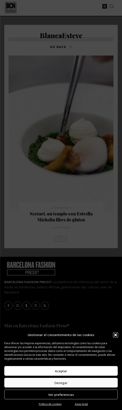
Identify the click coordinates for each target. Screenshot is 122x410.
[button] (115, 335)
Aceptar (61, 371)
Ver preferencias (61, 394)
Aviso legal (81, 404)
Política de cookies (50, 404)
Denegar (61, 383)
